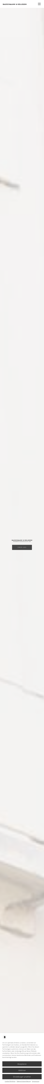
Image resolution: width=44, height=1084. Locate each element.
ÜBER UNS (22, 547)
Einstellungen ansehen (22, 1077)
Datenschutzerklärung (24, 1081)
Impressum (35, 1081)
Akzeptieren (22, 1064)
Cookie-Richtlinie (10, 1081)
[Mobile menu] (39, 3)
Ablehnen (22, 1070)
